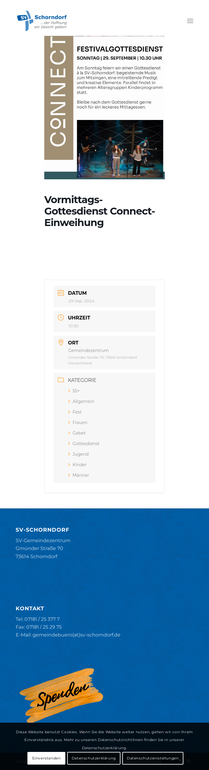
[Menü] (190, 21)
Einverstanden (46, 758)
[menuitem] (190, 21)
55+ (74, 391)
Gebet (77, 433)
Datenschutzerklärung (94, 758)
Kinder (77, 464)
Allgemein (81, 401)
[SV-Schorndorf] (87, 21)
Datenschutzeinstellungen (153, 758)
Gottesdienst (84, 443)
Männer (78, 475)
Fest (75, 412)
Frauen (77, 422)
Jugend (78, 454)
